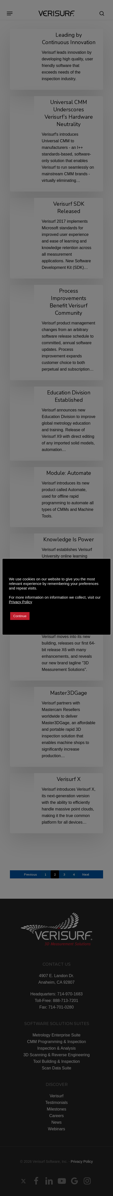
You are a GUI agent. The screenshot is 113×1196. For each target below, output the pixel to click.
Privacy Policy (20, 602)
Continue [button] (19, 616)
